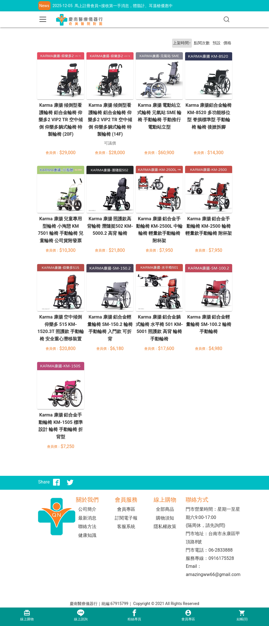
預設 (217, 43)
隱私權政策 (165, 526)
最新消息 (87, 518)
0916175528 (221, 558)
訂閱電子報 (126, 518)
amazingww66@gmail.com (213, 574)
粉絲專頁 (134, 615)
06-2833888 (220, 550)
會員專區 (126, 509)
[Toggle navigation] (43, 19)
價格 (227, 43)
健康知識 (87, 535)
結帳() (242, 615)
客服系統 (126, 526)
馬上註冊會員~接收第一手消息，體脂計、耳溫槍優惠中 (124, 5)
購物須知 (165, 518)
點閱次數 (202, 43)
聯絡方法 (87, 526)
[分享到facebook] (56, 482)
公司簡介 (87, 509)
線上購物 (27, 615)
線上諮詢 (80, 615)
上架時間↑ (182, 43)
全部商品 (165, 509)
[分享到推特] (70, 482)
